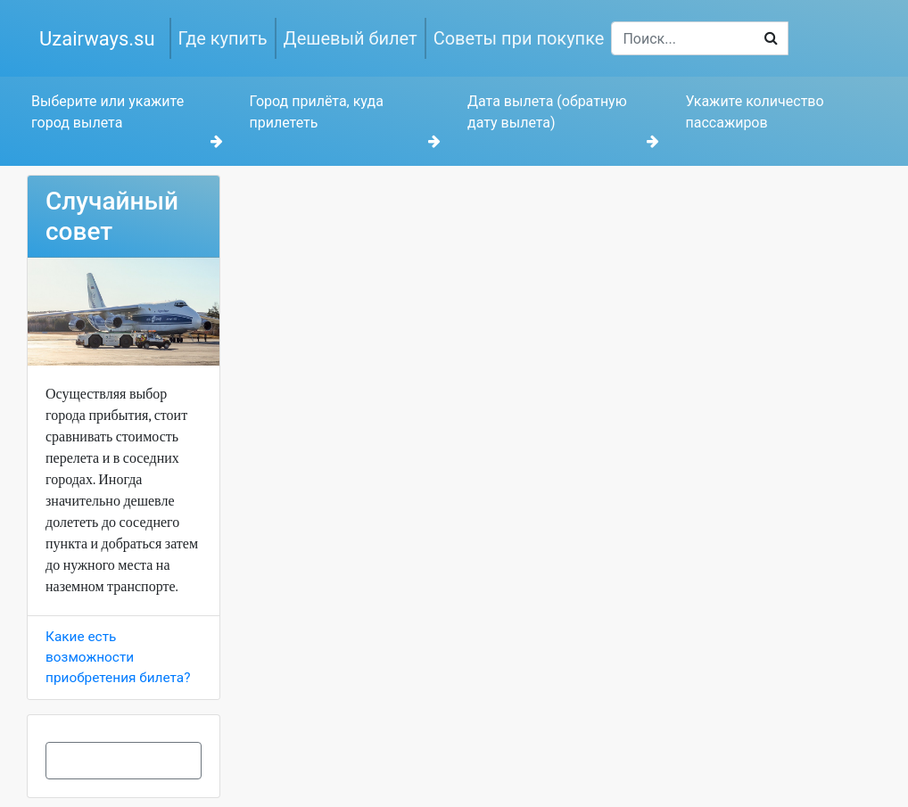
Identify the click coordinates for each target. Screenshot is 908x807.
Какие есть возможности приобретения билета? (117, 657)
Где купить (223, 38)
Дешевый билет (350, 38)
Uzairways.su (97, 39)
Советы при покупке (519, 38)
